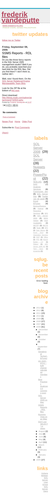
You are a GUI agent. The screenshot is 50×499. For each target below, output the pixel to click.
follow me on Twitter (11, 40)
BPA (46, 228)
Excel (35, 201)
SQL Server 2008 (38, 147)
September (42, 347)
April (41, 442)
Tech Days (38, 249)
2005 (38, 460)
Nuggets (39, 167)
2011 (38, 313)
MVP (38, 237)
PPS (37, 240)
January (42, 455)
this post (15, 90)
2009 (38, 318)
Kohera (45, 473)
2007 (38, 324)
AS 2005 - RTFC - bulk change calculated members (43, 369)
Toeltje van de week (40, 197)
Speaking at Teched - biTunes (43, 355)
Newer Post (7, 121)
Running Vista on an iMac (42, 416)
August (42, 431)
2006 (38, 327)
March (41, 445)
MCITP (36, 225)
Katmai (40, 209)
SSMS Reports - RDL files (42, 408)
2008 (38, 321)
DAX (35, 184)
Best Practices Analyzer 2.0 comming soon (43, 386)
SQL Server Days (45, 489)
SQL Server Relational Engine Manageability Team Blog (16, 82)
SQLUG (37, 181)
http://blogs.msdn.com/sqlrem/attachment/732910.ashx (17, 99)
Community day (40, 191)
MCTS (45, 225)
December (43, 329)
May (41, 439)
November (43, 334)
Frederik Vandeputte (20, 17)
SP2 (46, 213)
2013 (38, 308)
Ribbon (35, 244)
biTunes (36, 203)
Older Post (27, 121)
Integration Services (40, 235)
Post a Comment (9, 117)
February (43, 450)
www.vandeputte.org (12, 26)
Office (46, 237)
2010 (38, 316)
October (42, 339)
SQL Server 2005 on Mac (42, 398)
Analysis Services (37, 188)
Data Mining (40, 230)
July (41, 434)
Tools (38, 228)
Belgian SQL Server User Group (44, 480)
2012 (38, 310)
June (41, 436)
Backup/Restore (39, 206)
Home (17, 121)
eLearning (36, 251)
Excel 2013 (38, 233)
